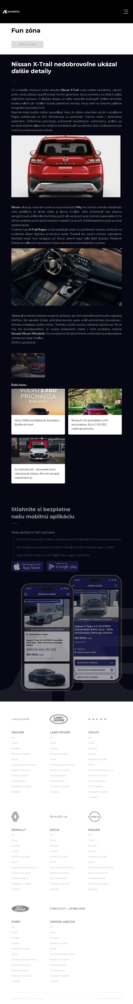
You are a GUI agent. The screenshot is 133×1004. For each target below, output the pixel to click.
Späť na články (27, 44)
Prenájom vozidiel (21, 786)
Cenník (92, 753)
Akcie (14, 759)
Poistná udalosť (19, 775)
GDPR (109, 998)
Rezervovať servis (21, 769)
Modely (15, 748)
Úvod (14, 742)
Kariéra (100, 998)
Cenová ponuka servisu (23, 764)
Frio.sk (39, 998)
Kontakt (15, 791)
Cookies (118, 998)
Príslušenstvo (18, 780)
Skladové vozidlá (20, 753)
